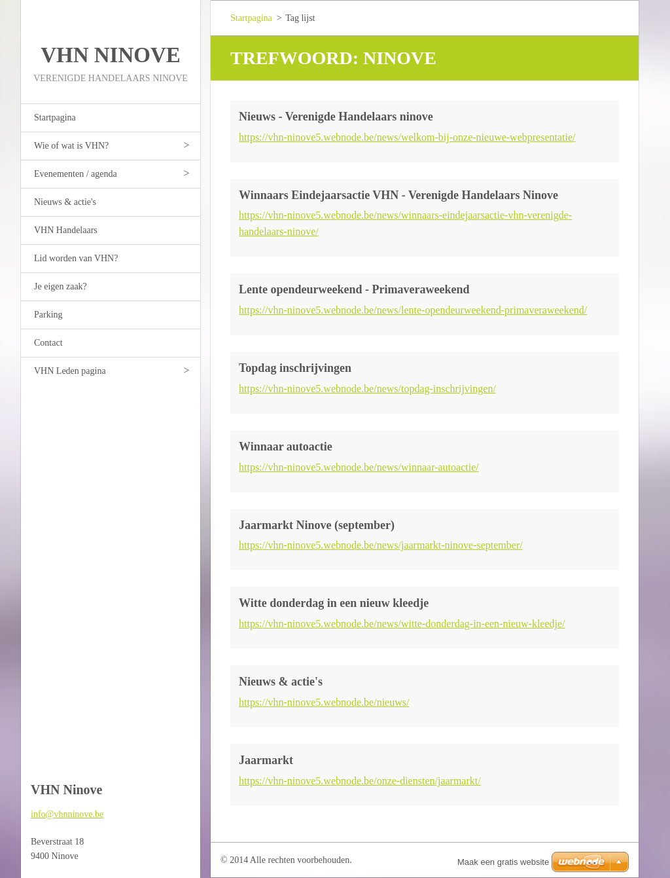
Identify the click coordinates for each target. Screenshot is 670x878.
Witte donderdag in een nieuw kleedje (334, 603)
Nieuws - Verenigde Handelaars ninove (336, 116)
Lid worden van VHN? (76, 258)
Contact (48, 343)
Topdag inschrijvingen (295, 368)
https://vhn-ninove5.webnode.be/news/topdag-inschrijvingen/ (367, 388)
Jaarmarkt (266, 760)
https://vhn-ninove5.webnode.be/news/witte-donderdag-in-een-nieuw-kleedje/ (402, 623)
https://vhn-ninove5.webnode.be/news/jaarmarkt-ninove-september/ (381, 545)
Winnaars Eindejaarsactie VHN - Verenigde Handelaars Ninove (398, 195)
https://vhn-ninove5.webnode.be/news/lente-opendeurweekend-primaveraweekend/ (413, 310)
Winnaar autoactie (285, 446)
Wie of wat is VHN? (71, 146)
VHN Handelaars (65, 230)
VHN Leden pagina (70, 371)
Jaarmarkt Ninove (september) (317, 525)
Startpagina (55, 117)
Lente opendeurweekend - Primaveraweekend (354, 289)
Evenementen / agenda (75, 174)
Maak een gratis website (503, 862)
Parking (48, 315)
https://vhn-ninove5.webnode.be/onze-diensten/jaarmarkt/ (360, 780)
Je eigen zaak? (60, 286)
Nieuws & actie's (65, 202)
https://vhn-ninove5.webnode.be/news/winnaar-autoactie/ (359, 467)
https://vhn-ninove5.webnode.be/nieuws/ (324, 702)
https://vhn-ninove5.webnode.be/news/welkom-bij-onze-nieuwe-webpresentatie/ (407, 137)
